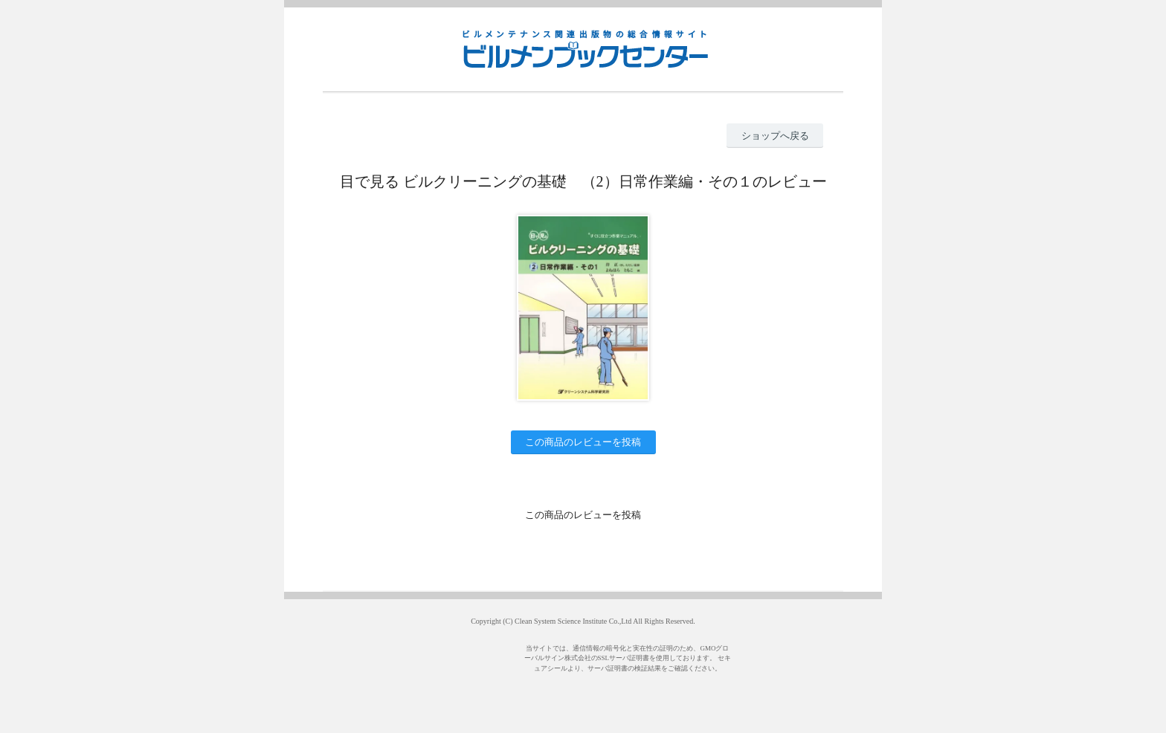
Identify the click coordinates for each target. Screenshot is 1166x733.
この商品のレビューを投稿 (583, 442)
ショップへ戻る (775, 135)
